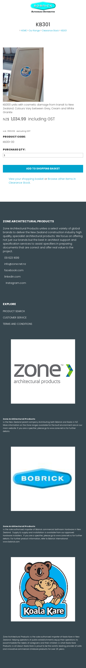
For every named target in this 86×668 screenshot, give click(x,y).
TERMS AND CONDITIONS (17, 324)
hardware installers (12, 535)
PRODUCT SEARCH (14, 311)
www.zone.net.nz (58, 428)
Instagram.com (16, 283)
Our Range (34, 30)
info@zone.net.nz (15, 264)
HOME (24, 30)
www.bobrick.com (11, 541)
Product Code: (14, 136)
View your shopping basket (26, 179)
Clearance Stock (50, 30)
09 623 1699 (11, 257)
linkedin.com (12, 276)
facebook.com (13, 270)
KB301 (64, 30)
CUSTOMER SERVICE (15, 317)
